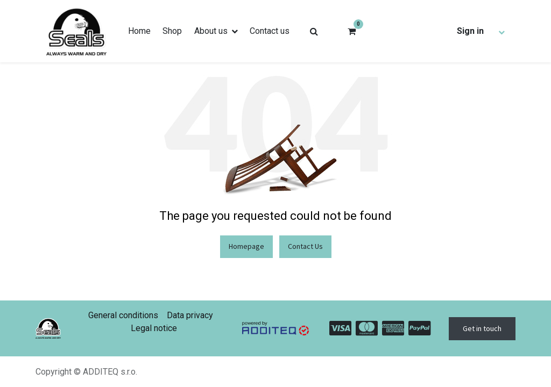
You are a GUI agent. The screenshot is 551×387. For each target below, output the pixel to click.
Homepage (246, 246)
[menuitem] (139, 31)
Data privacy (190, 315)
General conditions (123, 315)
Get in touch (482, 328)
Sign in (470, 31)
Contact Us (305, 246)
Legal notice (154, 328)
